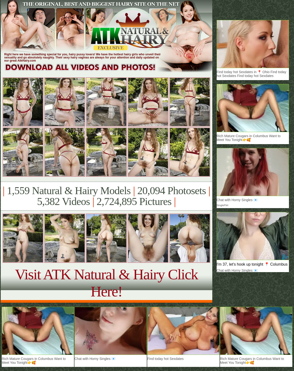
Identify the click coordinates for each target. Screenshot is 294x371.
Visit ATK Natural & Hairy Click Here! (106, 283)
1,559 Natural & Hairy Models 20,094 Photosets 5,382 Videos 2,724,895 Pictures (106, 196)
